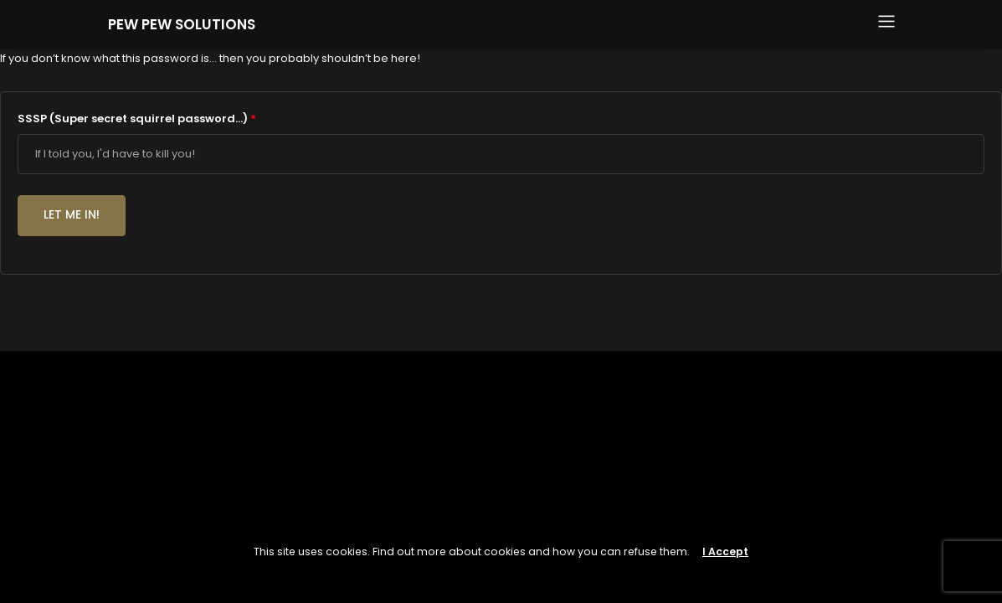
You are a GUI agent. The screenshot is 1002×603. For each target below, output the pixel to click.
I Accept (725, 551)
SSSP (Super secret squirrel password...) (137, 118)
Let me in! (72, 214)
